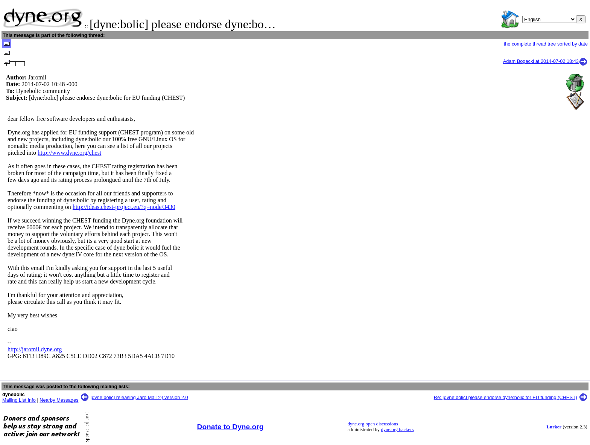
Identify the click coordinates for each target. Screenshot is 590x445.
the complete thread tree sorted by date (546, 44)
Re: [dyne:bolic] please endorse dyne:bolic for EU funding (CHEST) (505, 397)
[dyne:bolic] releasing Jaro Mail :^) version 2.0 (139, 397)
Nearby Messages (59, 400)
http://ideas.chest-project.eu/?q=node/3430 (124, 207)
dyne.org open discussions (372, 424)
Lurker (553, 427)
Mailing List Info (19, 400)
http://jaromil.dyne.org (35, 349)
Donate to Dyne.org (230, 427)
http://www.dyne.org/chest (69, 152)
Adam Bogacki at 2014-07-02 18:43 (545, 61)
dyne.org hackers (397, 429)
